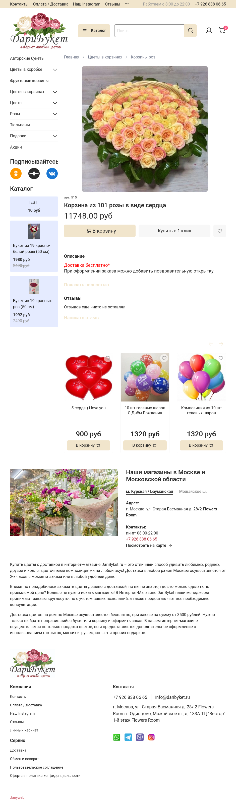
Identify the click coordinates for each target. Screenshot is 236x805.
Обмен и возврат (24, 759)
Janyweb (17, 797)
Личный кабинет (24, 730)
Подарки (18, 135)
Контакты (19, 4)
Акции (16, 147)
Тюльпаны (20, 124)
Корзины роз (143, 57)
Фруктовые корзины (29, 80)
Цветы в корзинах (105, 57)
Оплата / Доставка (50, 4)
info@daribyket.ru (172, 697)
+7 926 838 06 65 (210, 4)
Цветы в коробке (26, 69)
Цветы (16, 102)
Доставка (18, 750)
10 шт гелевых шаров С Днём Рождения (145, 410)
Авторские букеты (27, 58)
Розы (15, 113)
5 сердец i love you (88, 408)
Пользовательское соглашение (36, 767)
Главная (71, 57)
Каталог (94, 30)
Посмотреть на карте (149, 545)
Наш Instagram (86, 4)
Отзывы (112, 4)
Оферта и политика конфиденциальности (45, 776)
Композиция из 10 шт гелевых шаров (201, 410)
